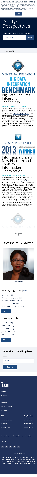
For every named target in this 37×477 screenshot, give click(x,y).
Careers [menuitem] (3, 399)
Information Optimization (24, 204)
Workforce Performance (9, 204)
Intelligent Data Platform (25, 181)
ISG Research (12, 106)
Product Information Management (12, 206)
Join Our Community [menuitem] (30, 420)
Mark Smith (12, 175)
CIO (17, 197)
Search (29, 38)
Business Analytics (18, 124)
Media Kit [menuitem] (4, 423)
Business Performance (8, 197)
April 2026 (7, 323)
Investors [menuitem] (4, 403)
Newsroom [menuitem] (4, 410)
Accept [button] (18, 13)
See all (6, 311)
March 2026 (8, 326)
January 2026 (8, 331)
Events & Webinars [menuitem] (6, 420)
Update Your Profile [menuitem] (29, 423)
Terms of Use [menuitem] (17, 436)
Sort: (20, 290)
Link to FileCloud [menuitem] (28, 427)
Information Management (17, 125)
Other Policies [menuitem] (5, 442)
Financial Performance (17, 201)
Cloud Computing (24, 197)
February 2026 (9, 328)
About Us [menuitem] (4, 395)
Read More (27, 122)
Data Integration (24, 199)
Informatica (27, 201)
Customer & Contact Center (10, 199)
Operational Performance (14, 306)
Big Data (9, 124)
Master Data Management (21, 193)
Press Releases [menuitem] (5, 427)
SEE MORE (18, 234)
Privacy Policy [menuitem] (5, 436)
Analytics (7, 295)
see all (6, 340)
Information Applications (9, 202)
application (26, 206)
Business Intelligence (28, 196)
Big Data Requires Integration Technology (16, 98)
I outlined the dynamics (21, 113)
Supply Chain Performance (18, 194)
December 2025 (9, 334)
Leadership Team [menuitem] (6, 406)
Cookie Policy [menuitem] (29, 436)
